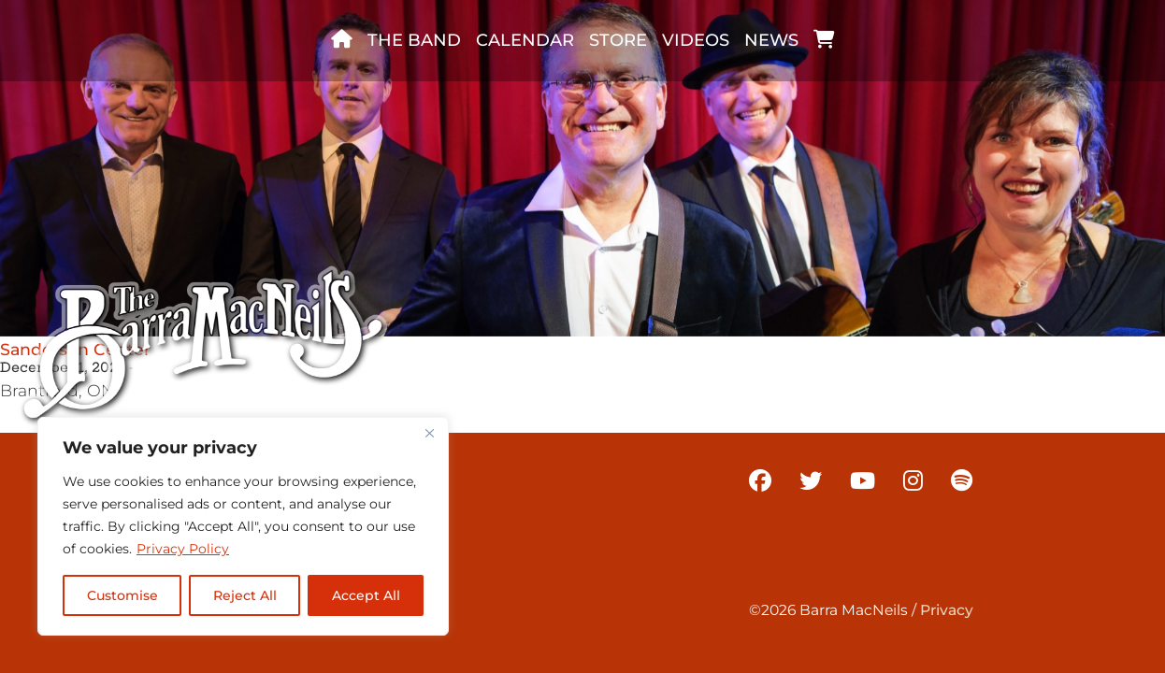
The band (414, 40)
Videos (695, 40)
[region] (243, 526)
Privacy (946, 610)
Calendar (525, 40)
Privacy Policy (183, 548)
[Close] (429, 433)
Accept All (366, 595)
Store (618, 40)
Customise (122, 595)
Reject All (245, 595)
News (771, 40)
